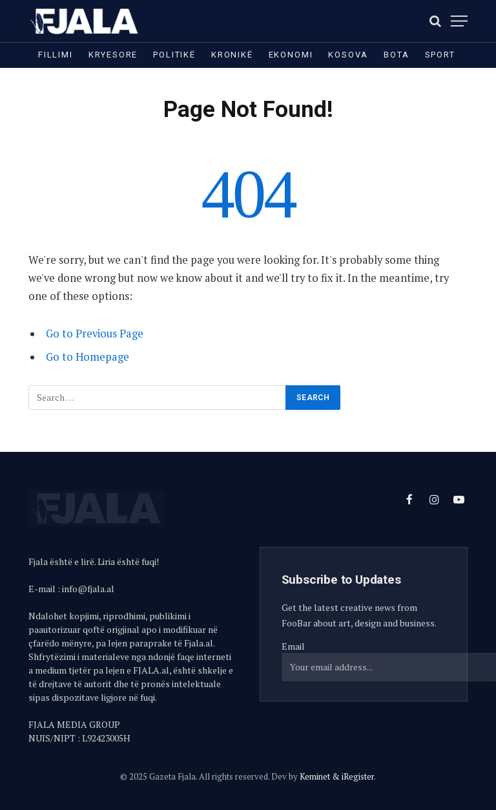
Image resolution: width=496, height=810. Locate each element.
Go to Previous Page (94, 333)
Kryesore (113, 54)
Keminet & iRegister (337, 776)
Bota (396, 54)
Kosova (348, 54)
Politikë (174, 54)
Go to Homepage (87, 357)
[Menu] (459, 21)
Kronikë (232, 54)
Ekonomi (291, 54)
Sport (440, 54)
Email (293, 646)
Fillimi (55, 54)
